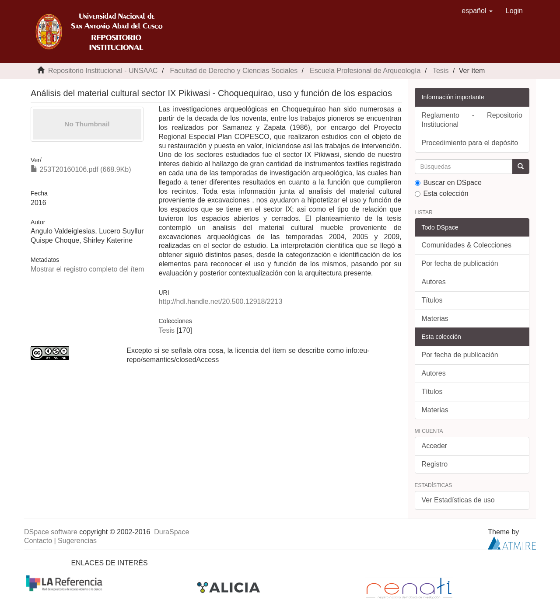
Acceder (435, 445)
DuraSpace (171, 532)
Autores (434, 282)
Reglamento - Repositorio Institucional (472, 119)
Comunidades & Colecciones (466, 245)
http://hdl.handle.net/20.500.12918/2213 (220, 301)
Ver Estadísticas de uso (458, 500)
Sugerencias (77, 540)
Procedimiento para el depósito (470, 142)
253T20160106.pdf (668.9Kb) (81, 169)
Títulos (432, 300)
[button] (477, 11)
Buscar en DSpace (448, 182)
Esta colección (442, 193)
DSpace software (50, 532)
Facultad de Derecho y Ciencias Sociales (234, 70)
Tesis (440, 70)
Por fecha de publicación (460, 263)
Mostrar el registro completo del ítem (87, 269)
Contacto (38, 540)
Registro (435, 464)
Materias (435, 318)
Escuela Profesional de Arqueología (365, 70)
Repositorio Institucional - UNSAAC (103, 70)
